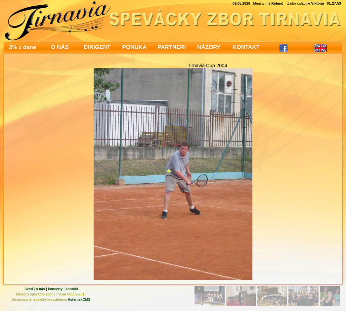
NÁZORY (209, 47)
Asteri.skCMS (79, 299)
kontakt (71, 289)
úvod (28, 289)
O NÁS (60, 47)
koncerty (55, 289)
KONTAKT (246, 47)
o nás (40, 289)
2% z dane (22, 47)
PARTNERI (171, 47)
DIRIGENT (97, 47)
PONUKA (134, 47)
